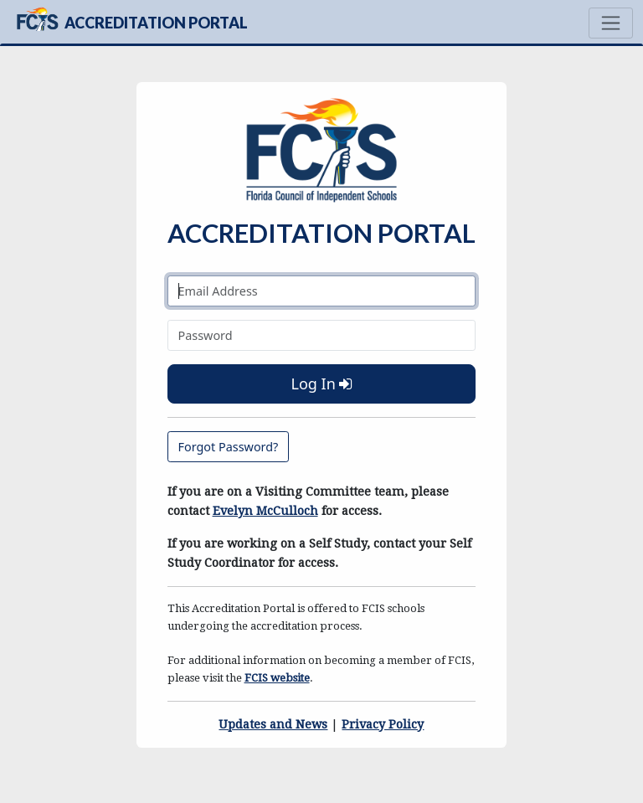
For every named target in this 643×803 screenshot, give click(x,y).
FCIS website (277, 678)
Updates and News (273, 724)
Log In (321, 383)
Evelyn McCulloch (265, 510)
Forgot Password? (228, 447)
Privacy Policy (383, 724)
